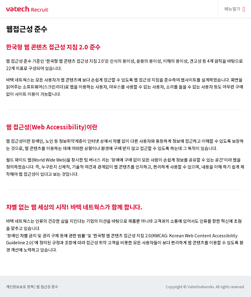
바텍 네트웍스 (27, 8)
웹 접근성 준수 (47, 286)
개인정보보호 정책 (20, 286)
